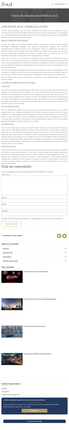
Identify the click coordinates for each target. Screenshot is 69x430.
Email (4, 204)
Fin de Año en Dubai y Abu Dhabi (36, 271)
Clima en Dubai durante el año (35, 326)
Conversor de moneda (34, 421)
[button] (67, 4)
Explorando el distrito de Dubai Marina (37, 354)
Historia (6, 249)
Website (4, 211)
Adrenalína (7, 257)
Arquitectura (8, 253)
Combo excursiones (10, 261)
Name (4, 197)
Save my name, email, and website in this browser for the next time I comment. (33, 218)
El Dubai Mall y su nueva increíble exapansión (40, 299)
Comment (5, 174)
